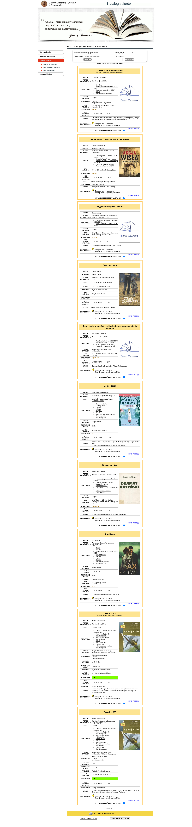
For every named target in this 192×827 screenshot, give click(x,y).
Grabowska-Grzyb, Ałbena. (100, 392)
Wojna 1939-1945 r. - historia (105, 343)
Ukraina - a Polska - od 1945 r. (105, 166)
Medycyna (99, 411)
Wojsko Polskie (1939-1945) (105, 344)
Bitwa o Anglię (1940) (102, 634)
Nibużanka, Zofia (101, 404)
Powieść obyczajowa (102, 561)
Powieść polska (101, 416)
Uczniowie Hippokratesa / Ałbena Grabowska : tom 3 (102, 400)
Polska (98, 92)
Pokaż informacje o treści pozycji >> (103, 181)
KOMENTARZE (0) (133, 128)
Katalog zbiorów (119, 4)
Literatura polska (101, 418)
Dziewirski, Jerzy (97, 77)
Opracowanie (100, 746)
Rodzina (98, 549)
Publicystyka (100, 644)
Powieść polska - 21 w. (103, 286)
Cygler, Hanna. (97, 271)
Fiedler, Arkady (97, 620)
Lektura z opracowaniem (104, 646)
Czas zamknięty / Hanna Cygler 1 (103, 282)
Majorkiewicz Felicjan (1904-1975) (107, 341)
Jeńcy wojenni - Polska (103, 491)
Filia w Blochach (49, 70)
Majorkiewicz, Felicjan (99, 333)
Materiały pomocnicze (103, 744)
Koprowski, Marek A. (98, 146)
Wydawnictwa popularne (104, 93)
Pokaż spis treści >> (97, 184)
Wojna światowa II (102, 486)
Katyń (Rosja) (100, 492)
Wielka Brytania (101, 642)
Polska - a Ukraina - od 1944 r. (105, 164)
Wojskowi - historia (102, 484)
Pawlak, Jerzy (96, 213)
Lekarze (98, 409)
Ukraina (98, 560)
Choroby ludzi (100, 406)
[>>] (104, 77)
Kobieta (98, 407)
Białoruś (98, 556)
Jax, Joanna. (96, 540)
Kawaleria (99, 85)
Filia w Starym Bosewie (51, 67)
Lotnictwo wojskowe (102, 637)
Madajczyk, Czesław (98, 471)
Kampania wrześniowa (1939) (105, 90)
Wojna (98, 412)
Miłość (98, 548)
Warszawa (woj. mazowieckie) (105, 414)
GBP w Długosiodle (50, 64)
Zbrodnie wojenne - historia (104, 482)
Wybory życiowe (101, 555)
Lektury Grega (96, 627)
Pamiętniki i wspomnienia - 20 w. (106, 346)
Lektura (94, 725)
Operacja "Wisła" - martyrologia (106, 159)
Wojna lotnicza (100, 639)
